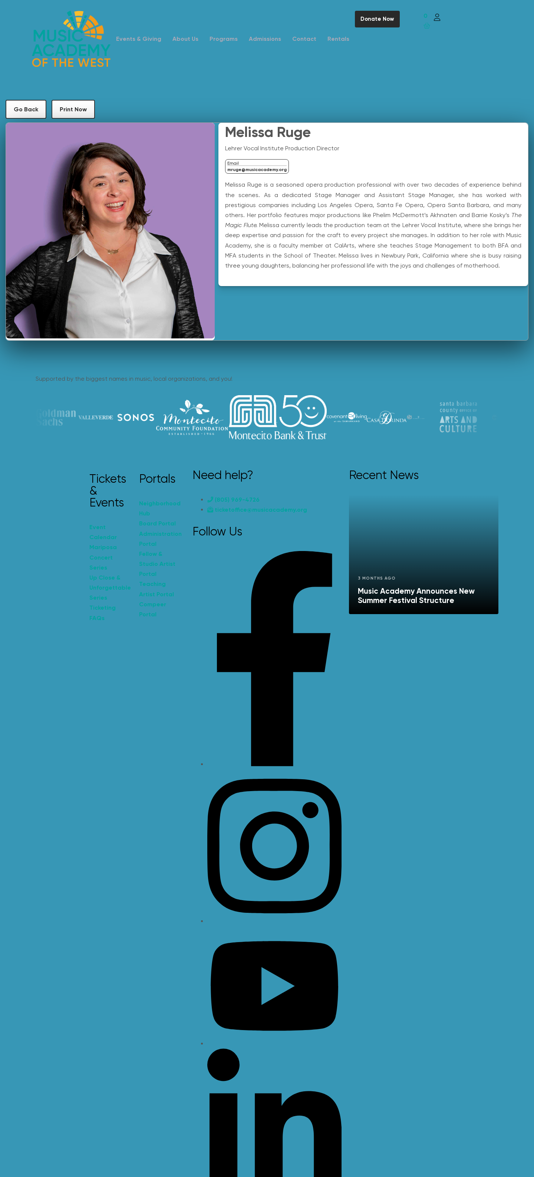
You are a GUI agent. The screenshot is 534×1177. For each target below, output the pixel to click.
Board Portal (157, 523)
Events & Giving (138, 38)
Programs (224, 38)
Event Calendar (103, 532)
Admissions (265, 38)
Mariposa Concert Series (103, 557)
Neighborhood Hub (160, 508)
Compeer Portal (152, 609)
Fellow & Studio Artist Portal (157, 563)
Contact (304, 38)
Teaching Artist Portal (156, 588)
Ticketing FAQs (102, 612)
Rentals (338, 38)
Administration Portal (160, 538)
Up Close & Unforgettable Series (110, 587)
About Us (185, 38)
